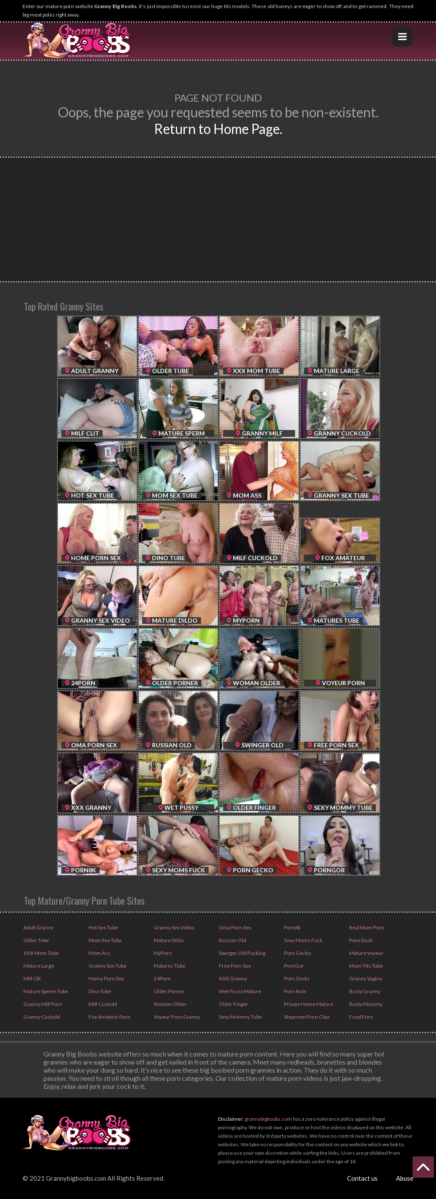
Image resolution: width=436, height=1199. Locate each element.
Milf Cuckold (102, 1004)
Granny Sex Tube (107, 966)
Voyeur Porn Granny (176, 1017)
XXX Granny (232, 978)
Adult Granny (38, 927)
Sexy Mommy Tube (240, 1017)
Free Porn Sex (234, 966)
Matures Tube (169, 966)
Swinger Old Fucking (241, 953)
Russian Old (232, 940)
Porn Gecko (297, 953)
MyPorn (162, 953)
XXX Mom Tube (41, 953)
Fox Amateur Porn (109, 1017)
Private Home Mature (308, 1004)
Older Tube (36, 940)
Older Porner (168, 991)
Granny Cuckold (41, 1017)
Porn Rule (294, 991)
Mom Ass (99, 953)
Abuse (404, 1178)
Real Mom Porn (366, 927)
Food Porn (360, 1017)
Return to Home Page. (218, 128)
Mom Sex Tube (105, 940)
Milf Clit (32, 978)
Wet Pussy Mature (239, 991)
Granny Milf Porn (42, 1004)
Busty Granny (364, 991)
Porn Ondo (296, 978)
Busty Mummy (365, 1004)
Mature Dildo (168, 940)
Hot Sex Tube (103, 927)
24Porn (162, 978)
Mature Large (38, 966)
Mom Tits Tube (365, 966)
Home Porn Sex (106, 978)
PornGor (293, 966)
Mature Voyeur (366, 953)
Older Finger (233, 1004)
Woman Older (169, 1004)
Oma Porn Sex (234, 927)
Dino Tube (99, 991)
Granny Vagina (365, 978)
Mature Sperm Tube (45, 991)
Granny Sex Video (173, 927)
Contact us (362, 1178)
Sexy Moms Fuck (302, 940)
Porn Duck (360, 940)
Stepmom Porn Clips (306, 1017)
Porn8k (292, 927)
